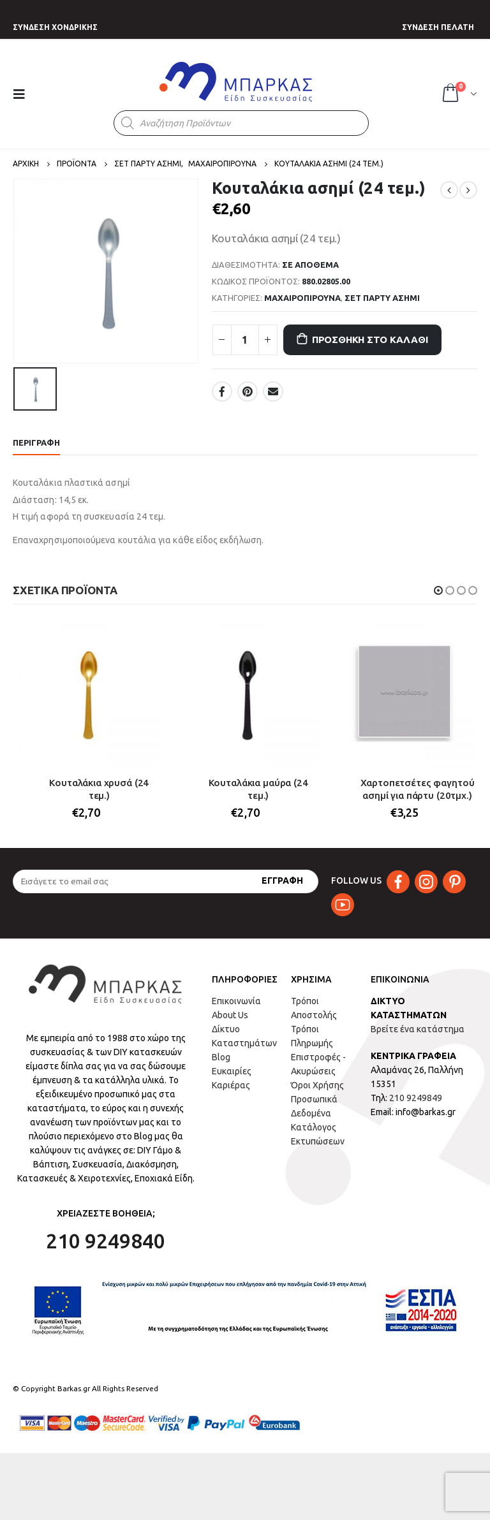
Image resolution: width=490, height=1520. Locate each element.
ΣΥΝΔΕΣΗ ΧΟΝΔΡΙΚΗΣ (55, 27)
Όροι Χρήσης (317, 1085)
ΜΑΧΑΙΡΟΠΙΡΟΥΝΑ (302, 297)
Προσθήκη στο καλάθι (370, 339)
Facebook (222, 391)
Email (273, 391)
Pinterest (247, 391)
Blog (221, 1057)
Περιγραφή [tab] (36, 442)
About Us (230, 1015)
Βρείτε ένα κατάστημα (417, 1029)
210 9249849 (415, 1098)
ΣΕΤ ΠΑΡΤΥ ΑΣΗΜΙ (382, 297)
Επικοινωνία (236, 1001)
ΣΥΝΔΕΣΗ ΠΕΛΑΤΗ (438, 27)
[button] (438, 590)
